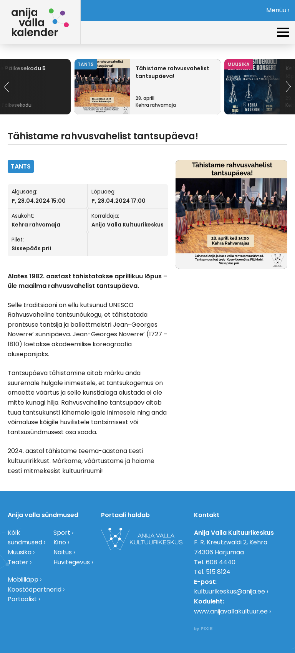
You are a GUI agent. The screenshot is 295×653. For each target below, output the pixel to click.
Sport (61, 532)
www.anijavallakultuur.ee (231, 611)
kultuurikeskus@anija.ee (229, 591)
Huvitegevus (71, 562)
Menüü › (277, 10)
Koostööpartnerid (34, 589)
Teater (18, 562)
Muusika (19, 552)
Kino (59, 542)
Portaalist (22, 599)
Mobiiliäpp (23, 579)
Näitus (62, 552)
